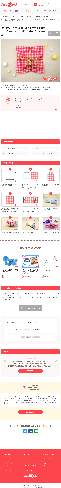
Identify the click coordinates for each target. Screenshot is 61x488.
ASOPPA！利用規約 (50, 19)
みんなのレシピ (9, 463)
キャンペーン (27, 463)
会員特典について (47, 461)
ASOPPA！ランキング (29, 461)
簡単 (23, 337)
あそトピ (26, 458)
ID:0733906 (24, 234)
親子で (28, 337)
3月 (21, 322)
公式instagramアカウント (30, 465)
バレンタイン (33, 322)
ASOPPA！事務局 (33, 390)
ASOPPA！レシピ (8, 16)
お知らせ (46, 463)
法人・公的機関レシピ (10, 468)
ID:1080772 (47, 209)
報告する (55, 109)
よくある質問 (46, 465)
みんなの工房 (8, 470)
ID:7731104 (30, 213)
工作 (20, 107)
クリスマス (26, 322)
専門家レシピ (8, 465)
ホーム (2, 16)
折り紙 (16, 107)
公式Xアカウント (28, 468)
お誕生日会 (38, 329)
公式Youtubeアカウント (30, 470)
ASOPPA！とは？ (47, 458)
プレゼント (36, 337)
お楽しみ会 (23, 329)
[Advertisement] (16, 125)
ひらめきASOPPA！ (10, 461)
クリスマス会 (30, 329)
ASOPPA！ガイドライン (25, 485)
